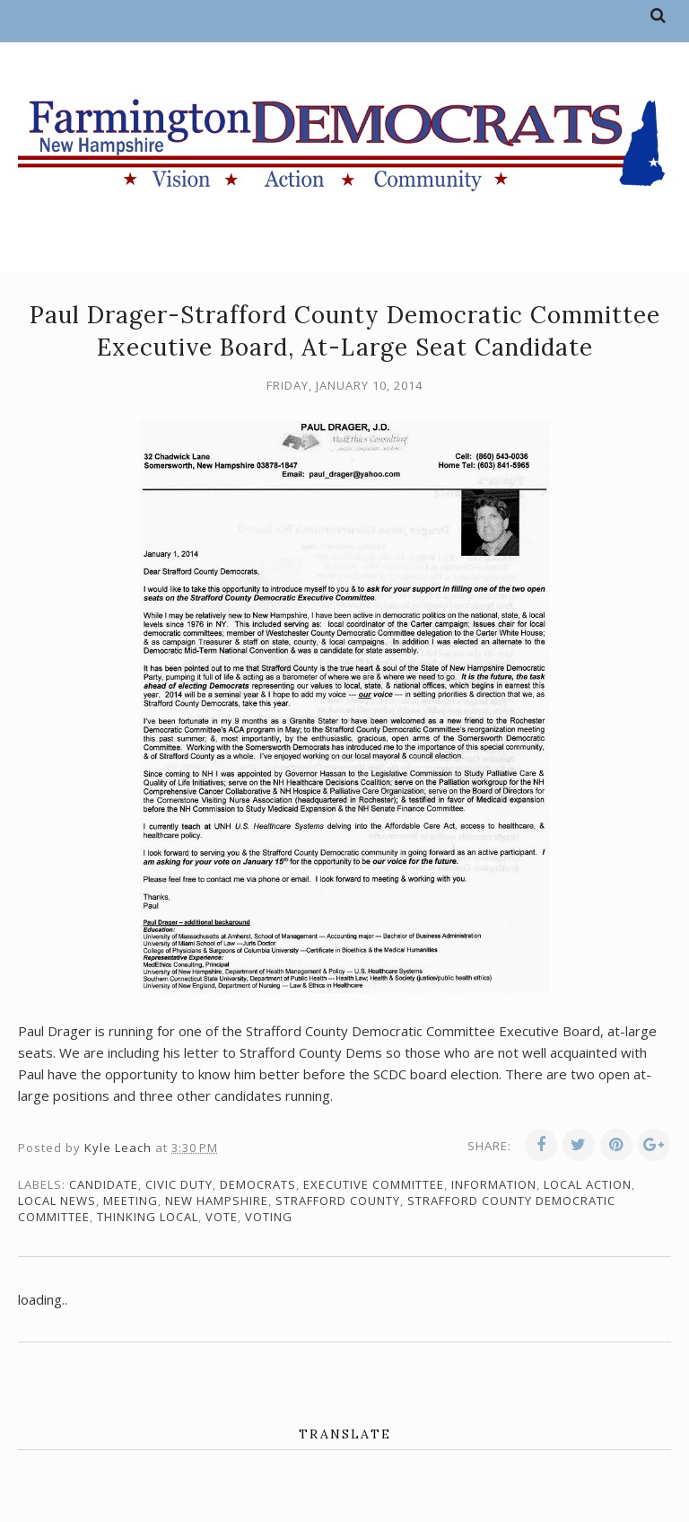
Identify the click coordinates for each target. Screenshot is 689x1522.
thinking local (147, 1217)
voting (268, 1217)
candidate (103, 1184)
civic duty (179, 1184)
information (493, 1184)
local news (57, 1200)
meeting (130, 1200)
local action (588, 1184)
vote (221, 1217)
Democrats (258, 1184)
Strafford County (337, 1200)
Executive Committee (373, 1184)
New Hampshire (216, 1200)
